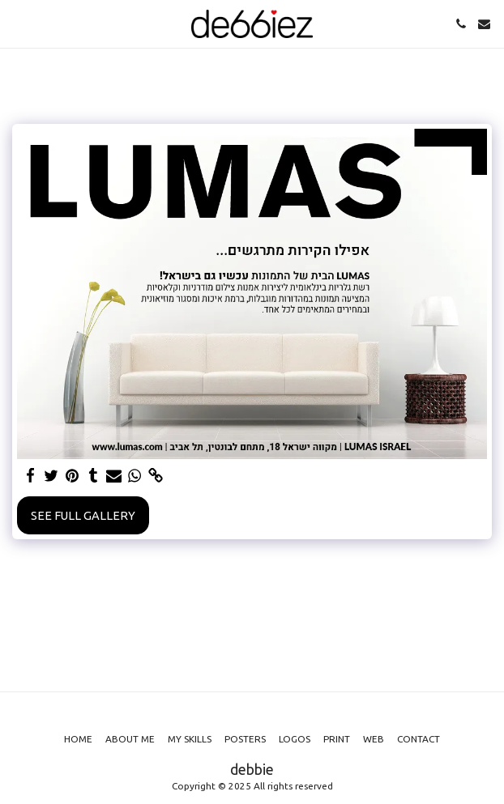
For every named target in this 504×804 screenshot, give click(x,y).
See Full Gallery (83, 515)
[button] (18, 23)
